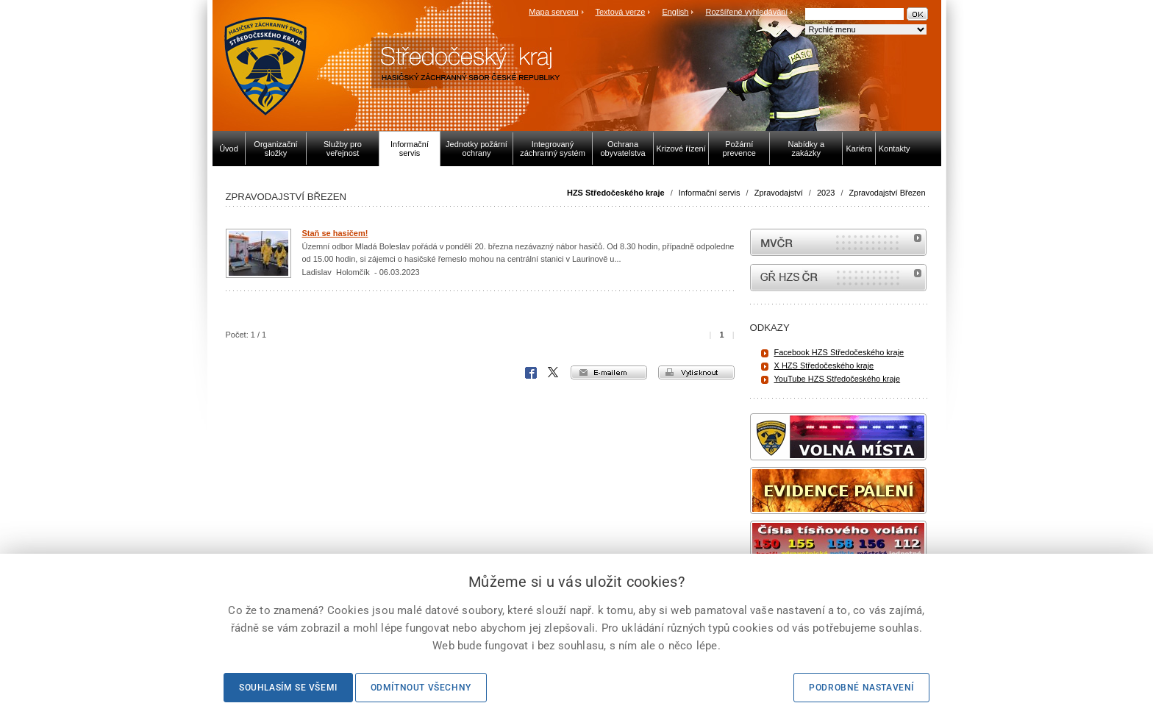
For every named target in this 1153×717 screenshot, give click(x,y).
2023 (826, 192)
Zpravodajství (778, 192)
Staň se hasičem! (335, 233)
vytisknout (696, 372)
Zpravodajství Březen (887, 192)
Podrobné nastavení (861, 687)
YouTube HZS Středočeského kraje (837, 378)
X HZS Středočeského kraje (824, 365)
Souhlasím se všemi (288, 687)
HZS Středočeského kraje (616, 192)
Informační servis (709, 192)
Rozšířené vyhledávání (747, 11)
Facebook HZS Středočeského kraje (839, 352)
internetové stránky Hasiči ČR (838, 277)
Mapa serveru (553, 11)
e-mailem (609, 372)
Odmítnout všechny (421, 687)
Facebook (531, 373)
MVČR (838, 242)
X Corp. (554, 373)
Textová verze (620, 11)
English (675, 11)
